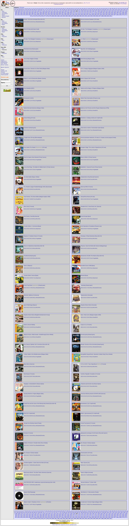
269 (120, 14)
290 (80, 16)
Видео (3, 14)
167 (65, 12)
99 (105, 10)
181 (104, 12)
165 (60, 12)
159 (43, 12)
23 (57, 8)
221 (101, 13)
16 (42, 8)
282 (58, 16)
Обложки (22, 7)
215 (84, 13)
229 (123, 13)
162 (51, 12)
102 (113, 10)
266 (112, 14)
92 (90, 10)
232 (18, 14)
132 (82, 11)
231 (16, 14)
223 (106, 13)
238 (35, 14)
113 (30, 11)
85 (75, 10)
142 (109, 11)
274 (36, 16)
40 (93, 8)
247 (60, 14)
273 (34, 16)
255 (82, 14)
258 (90, 14)
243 (49, 14)
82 (69, 10)
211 (73, 13)
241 (43, 14)
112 (27, 11)
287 (72, 16)
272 (31, 16)
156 (35, 12)
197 (35, 13)
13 (35, 8)
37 (86, 8)
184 (112, 12)
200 (43, 13)
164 (57, 12)
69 (41, 10)
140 (104, 11)
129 (74, 11)
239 (38, 14)
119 (46, 11)
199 (40, 13)
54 (123, 8)
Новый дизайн (4, 74)
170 (73, 12)
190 (16, 13)
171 (76, 12)
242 (46, 14)
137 (96, 11)
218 (93, 13)
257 (87, 14)
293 (89, 16)
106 (124, 10)
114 (32, 11)
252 (73, 14)
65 (32, 10)
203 (51, 13)
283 (61, 16)
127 (68, 11)
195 (29, 13)
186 (117, 12)
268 (117, 14)
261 (98, 14)
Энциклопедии (5, 16)
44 (101, 8)
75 (54, 10)
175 (87, 12)
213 (79, 13)
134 (87, 11)
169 (71, 12)
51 (116, 8)
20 (50, 8)
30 (71, 8)
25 (61, 8)
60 (22, 10)
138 (98, 11)
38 (89, 8)
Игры (3, 11)
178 (95, 12)
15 (39, 8)
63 (28, 10)
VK (89, 3)
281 (56, 16)
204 (54, 13)
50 (114, 8)
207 (62, 13)
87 (79, 10)
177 (93, 12)
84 (73, 10)
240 (40, 14)
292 (86, 16)
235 (27, 14)
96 (98, 10)
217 (90, 13)
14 (37, 8)
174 (84, 12)
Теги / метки (4, 63)
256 (84, 14)
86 (77, 10)
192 (21, 13)
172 (79, 12)
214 (82, 13)
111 (24, 11)
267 (115, 14)
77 (58, 10)
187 (120, 12)
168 (68, 12)
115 (35, 11)
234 (24, 14)
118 (44, 11)
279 (50, 16)
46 (106, 8)
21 (52, 8)
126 (65, 11)
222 (104, 13)
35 (82, 8)
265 (109, 14)
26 (63, 8)
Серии (2, 59)
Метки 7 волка (4, 64)
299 (105, 16)
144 (115, 11)
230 (126, 13)
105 (121, 10)
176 (90, 12)
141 (107, 11)
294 (91, 16)
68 (39, 10)
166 (62, 12)
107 (127, 10)
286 (69, 16)
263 (104, 14)
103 (116, 10)
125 (63, 11)
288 (75, 16)
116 (38, 11)
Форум (2, 69)
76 (56, 10)
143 (112, 11)
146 (120, 11)
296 (97, 16)
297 (100, 16)
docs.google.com (122, 2)
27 (65, 8)
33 (78, 8)
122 (55, 11)
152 (24, 12)
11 (31, 8)
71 (45, 10)
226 (115, 13)
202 (49, 13)
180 (101, 12)
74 (51, 10)
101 (110, 10)
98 (103, 10)
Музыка (4, 17)
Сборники (4, 12)
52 (118, 8)
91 (88, 10)
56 (127, 8)
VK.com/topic (123, 3)
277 (45, 16)
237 (32, 14)
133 (85, 11)
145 (118, 11)
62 (26, 10)
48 (110, 8)
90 (86, 10)
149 (16, 12)
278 (47, 16)
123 (57, 11)
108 (16, 11)
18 (46, 8)
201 (46, 13)
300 (108, 16)
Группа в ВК (4, 71)
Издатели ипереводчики (4, 61)
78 (60, 10)
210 (71, 13)
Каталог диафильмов (71, 524)
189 (126, 12)
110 (22, 11)
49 (112, 8)
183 (109, 12)
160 (46, 12)
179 (98, 12)
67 (37, 10)
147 (123, 11)
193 (24, 13)
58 (17, 10)
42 (97, 8)
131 (79, 11)
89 (83, 10)
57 (15, 10)
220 (98, 13)
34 (80, 8)
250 (68, 14)
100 (108, 10)
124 (60, 11)
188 (123, 12)
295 (94, 16)
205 (57, 13)
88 (81, 10)
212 (76, 13)
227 (117, 13)
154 (29, 12)
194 (27, 13)
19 (48, 8)
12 (33, 8)
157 (38, 12)
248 (62, 14)
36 (84, 8)
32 (76, 8)
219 (95, 13)
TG (87, 3)
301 (110, 16)
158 (40, 12)
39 (91, 8)
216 (87, 13)
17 (44, 8)
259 (93, 14)
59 (19, 10)
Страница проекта (58, 4)
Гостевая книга (4, 73)
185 (115, 12)
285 (67, 16)
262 (101, 14)
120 (49, 11)
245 (54, 14)
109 (19, 11)
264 (106, 14)
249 (65, 14)
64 (30, 10)
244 (51, 14)
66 (34, 10)
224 (109, 13)
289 (78, 16)
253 (76, 14)
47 (108, 8)
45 (103, 8)
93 (92, 10)
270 (123, 14)
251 (71, 14)
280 (53, 16)
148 (126, 11)
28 (67, 8)
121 (52, 11)
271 (126, 14)
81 (66, 10)
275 (39, 16)
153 (27, 12)
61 (24, 10)
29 (69, 8)
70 (43, 10)
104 (119, 10)
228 (120, 13)
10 (29, 8)
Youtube (3, 72)
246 (57, 14)
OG (85, 3)
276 (42, 16)
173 (82, 12)
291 (83, 16)
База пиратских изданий (58, 524)
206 (60, 13)
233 (21, 14)
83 (71, 10)
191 (18, 13)
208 (65, 13)
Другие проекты (5, 67)
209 (68, 13)
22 (54, 8)
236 (29, 14)
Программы (5, 13)
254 (79, 14)
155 (32, 12)
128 (71, 11)
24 (59, 8)
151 (21, 12)
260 (95, 14)
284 (64, 16)
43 (99, 8)
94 (94, 10)
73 (49, 10)
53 (121, 8)
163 (54, 12)
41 (95, 8)
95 (96, 10)
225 (112, 13)
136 (93, 11)
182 (106, 12)
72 (47, 10)
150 (18, 12)
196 (32, 13)
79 (62, 10)
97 (101, 10)
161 (49, 12)
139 (101, 11)
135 (90, 11)
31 (74, 8)
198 (38, 13)
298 (102, 16)
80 (64, 10)
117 (41, 11)
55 (125, 8)
